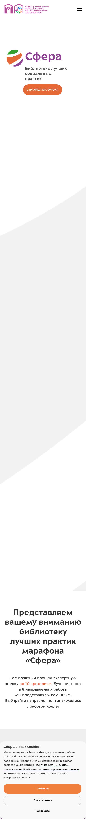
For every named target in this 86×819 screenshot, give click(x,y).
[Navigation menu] (79, 9)
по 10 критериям (36, 684)
